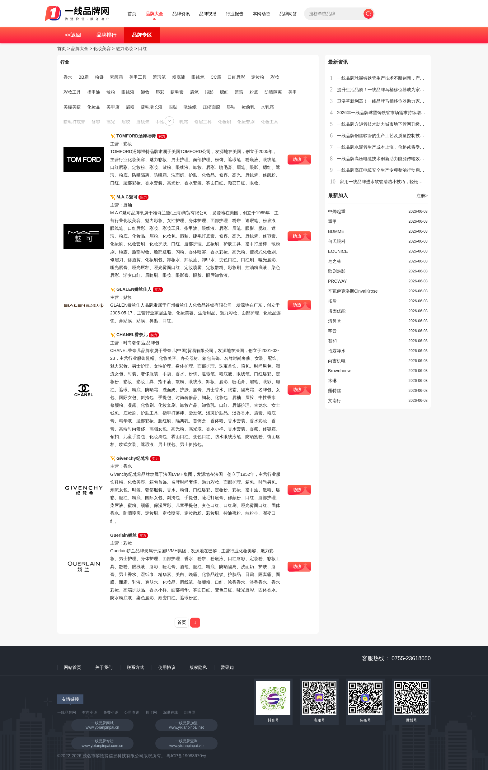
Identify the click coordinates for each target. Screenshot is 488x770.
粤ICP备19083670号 (186, 755)
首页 (132, 14)
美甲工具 (138, 77)
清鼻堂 (334, 320)
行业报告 (234, 14)
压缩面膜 (211, 106)
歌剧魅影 (336, 271)
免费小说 (110, 712)
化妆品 (93, 106)
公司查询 (131, 712)
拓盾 (332, 301)
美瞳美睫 (72, 106)
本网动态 (261, 14)
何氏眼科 (336, 241)
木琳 (332, 380)
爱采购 (227, 667)
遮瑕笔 (159, 77)
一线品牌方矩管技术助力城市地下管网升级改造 (383, 124)
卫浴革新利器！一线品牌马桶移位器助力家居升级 (385, 101)
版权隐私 (198, 667)
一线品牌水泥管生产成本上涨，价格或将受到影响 (385, 147)
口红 (142, 48)
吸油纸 (190, 106)
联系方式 (135, 667)
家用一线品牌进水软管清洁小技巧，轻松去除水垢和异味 (394, 181)
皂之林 (334, 261)
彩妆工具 (72, 92)
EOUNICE (338, 251)
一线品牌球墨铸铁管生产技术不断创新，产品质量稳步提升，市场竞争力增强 (411, 78)
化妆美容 (102, 48)
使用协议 (167, 667)
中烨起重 (336, 211)
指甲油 (93, 92)
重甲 (332, 221)
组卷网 (189, 712)
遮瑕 (239, 92)
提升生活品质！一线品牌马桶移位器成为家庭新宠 (385, 89)
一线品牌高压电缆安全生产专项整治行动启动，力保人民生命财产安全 (404, 170)
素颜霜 (116, 77)
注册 (422, 195)
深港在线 (170, 712)
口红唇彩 (236, 77)
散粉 (110, 92)
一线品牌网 (66, 712)
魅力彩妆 (124, 48)
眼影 (209, 92)
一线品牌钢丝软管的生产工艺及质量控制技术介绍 (385, 135)
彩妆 (274, 77)
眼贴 (173, 106)
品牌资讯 (181, 14)
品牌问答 (288, 14)
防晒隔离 (273, 92)
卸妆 (145, 92)
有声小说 (89, 712)
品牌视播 (208, 14)
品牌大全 (154, 14)
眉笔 (194, 92)
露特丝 (334, 390)
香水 (67, 77)
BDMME (336, 231)
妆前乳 (248, 106)
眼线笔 (197, 77)
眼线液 (127, 92)
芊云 (332, 330)
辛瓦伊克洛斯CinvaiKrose (353, 291)
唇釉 (231, 106)
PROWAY (337, 281)
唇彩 (160, 92)
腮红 (224, 92)
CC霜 (216, 77)
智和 (332, 340)
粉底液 (178, 77)
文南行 (334, 400)
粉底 (254, 92)
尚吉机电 (336, 360)
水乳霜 (267, 106)
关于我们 (104, 667)
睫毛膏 (177, 92)
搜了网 (151, 712)
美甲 (292, 92)
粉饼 (99, 77)
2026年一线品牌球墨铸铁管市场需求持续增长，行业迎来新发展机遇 (403, 112)
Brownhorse (339, 370)
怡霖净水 (336, 350)
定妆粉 (257, 77)
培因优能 (336, 310)
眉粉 (130, 106)
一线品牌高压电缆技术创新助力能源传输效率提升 (385, 158)
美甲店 (113, 106)
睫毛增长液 (151, 106)
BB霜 (83, 77)
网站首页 (72, 667)
